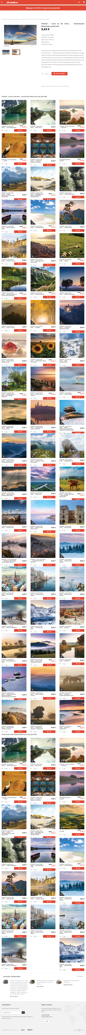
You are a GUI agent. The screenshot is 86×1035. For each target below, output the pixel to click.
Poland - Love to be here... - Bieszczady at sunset (37, 694)
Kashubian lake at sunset (65, 160)
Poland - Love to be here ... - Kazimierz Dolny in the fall (38, 561)
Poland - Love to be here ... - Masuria (67, 127)
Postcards (4, 19)
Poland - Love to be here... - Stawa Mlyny (66, 393)
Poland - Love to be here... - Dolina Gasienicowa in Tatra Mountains (8, 194)
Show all (80, 976)
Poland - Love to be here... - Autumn (36, 327)
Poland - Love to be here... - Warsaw (65, 627)
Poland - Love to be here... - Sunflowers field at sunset (38, 361)
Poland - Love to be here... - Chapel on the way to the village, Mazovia (8, 394)
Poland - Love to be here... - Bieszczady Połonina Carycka (36, 661)
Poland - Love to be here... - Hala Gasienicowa (65, 361)
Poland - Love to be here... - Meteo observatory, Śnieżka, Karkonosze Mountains (67, 428)
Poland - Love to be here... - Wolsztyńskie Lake (8, 227)
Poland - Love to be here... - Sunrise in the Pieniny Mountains (8, 494)
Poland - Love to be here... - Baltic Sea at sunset (37, 394)
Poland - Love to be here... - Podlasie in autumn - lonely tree (37, 727)
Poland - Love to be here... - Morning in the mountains (37, 261)
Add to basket (59, 73)
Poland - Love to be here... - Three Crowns (8, 327)
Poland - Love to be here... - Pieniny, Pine (66, 227)
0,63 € (21, 126)
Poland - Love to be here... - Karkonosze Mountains (37, 19)
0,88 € (79, 830)
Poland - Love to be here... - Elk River (65, 660)
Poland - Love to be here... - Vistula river (8, 527)
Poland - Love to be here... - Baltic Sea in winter (66, 594)
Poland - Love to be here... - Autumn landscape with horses (66, 694)
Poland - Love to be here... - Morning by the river (9, 661)
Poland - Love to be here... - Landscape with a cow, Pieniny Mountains (67, 494)
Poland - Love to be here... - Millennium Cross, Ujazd (7, 427)
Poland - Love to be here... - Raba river (36, 127)
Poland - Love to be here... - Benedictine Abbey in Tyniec (8, 727)
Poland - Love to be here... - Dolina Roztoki (37, 293)
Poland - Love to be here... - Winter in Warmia (9, 627)
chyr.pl (81, 1030)
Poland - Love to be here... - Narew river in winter (37, 594)
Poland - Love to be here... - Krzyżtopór (65, 527)
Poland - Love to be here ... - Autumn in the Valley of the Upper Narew (9, 561)
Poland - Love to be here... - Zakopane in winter (66, 561)
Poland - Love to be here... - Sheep (65, 260)
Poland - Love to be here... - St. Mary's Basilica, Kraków (36, 161)
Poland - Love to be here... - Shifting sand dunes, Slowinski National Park (37, 194)
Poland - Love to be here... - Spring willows (66, 460)
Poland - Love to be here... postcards (16, 19)
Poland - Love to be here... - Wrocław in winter (7, 594)
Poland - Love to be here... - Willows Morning (67, 293)
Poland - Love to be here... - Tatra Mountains (9, 127)
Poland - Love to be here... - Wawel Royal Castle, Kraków (37, 427)
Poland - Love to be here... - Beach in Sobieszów (65, 727)
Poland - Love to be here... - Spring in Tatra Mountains (37, 461)
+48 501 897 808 (45, 1015)
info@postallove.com (46, 1016)
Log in (42, 86)
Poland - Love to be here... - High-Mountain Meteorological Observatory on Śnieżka (9, 694)
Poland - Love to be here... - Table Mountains (67, 193)
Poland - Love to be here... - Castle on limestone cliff (65, 327)
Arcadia (62, 831)
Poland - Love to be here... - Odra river (36, 493)
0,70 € (82, 831)
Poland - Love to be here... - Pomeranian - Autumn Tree (8, 361)
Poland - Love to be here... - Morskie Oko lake (37, 627)
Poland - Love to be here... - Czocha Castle (8, 260)
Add (20, 130)
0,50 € (24, 127)
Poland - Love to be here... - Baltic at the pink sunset (37, 527)
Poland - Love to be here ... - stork (9, 160)
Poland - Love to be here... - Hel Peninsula (37, 227)
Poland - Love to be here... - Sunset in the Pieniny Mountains (8, 461)
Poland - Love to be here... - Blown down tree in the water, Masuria (9, 294)
